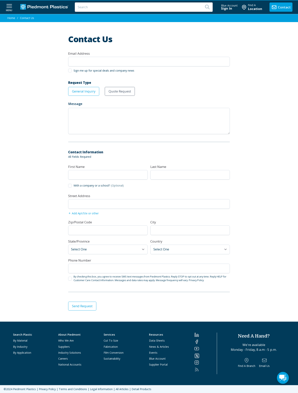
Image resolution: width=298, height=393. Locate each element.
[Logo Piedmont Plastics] (44, 7)
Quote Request (120, 91)
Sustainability (112, 358)
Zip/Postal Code (80, 222)
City (153, 222)
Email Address (79, 53)
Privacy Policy (196, 280)
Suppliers (64, 346)
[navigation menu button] (9, 7)
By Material (20, 340)
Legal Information (101, 389)
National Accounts (69, 364)
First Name (76, 166)
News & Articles (159, 346)
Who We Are (66, 340)
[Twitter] (205, 355)
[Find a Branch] (246, 362)
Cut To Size (111, 340)
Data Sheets (157, 340)
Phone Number (79, 260)
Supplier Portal (158, 364)
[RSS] (205, 369)
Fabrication (111, 346)
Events (153, 352)
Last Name (158, 166)
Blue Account (157, 358)
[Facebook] (205, 341)
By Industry (20, 346)
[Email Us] (264, 362)
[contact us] (280, 7)
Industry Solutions (69, 352)
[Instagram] (205, 362)
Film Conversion (114, 352)
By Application (22, 352)
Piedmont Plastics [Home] (24, 389)
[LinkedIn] (205, 335)
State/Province (79, 241)
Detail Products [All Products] (141, 389)
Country (156, 241)
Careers (63, 358)
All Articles (122, 389)
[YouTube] (205, 348)
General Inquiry (83, 91)
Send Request (82, 306)
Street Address (79, 196)
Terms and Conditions (73, 389)
